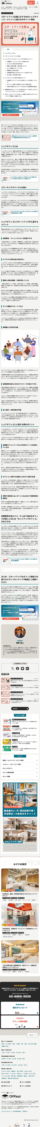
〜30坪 (3, 1052)
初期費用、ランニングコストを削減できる (18, 61)
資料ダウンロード (7, 1085)
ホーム (2, 7)
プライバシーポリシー (6, 1111)
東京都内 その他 (5, 1046)
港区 (22, 1043)
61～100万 (8, 1064)
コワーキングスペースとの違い (13, 56)
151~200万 (20, 1064)
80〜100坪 (18, 1052)
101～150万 (14, 1064)
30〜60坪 (8, 1052)
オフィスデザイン (8, 768)
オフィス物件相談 (26, 1085)
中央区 (13, 1043)
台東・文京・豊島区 (32, 1043)
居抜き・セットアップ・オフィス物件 (13, 760)
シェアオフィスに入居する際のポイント (15, 78)
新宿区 (3, 1043)
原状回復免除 (19, 1075)
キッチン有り (13, 1073)
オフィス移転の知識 (8, 772)
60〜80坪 (13, 1052)
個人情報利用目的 (16, 1111)
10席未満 (3, 1058)
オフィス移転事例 (26, 1082)
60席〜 (23, 1058)
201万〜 (25, 1064)
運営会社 (24, 1111)
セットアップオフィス (8, 530)
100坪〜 (23, 1052)
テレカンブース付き (6, 1071)
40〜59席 (19, 1058)
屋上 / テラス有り (5, 1073)
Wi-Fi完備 (26, 1073)
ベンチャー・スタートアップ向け (20, 7)
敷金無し (25, 1075)
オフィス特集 (6, 776)
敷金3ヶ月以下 (32, 1075)
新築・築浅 (13, 1075)
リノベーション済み (6, 1075)
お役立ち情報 (8, 7)
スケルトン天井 (32, 1073)
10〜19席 (9, 1058)
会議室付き (13, 1071)
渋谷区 (25, 1043)
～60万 (3, 1064)
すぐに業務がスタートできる (14, 68)
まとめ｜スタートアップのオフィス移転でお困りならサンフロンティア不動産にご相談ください (21, 95)
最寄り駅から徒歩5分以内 (13, 1078)
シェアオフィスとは (10, 53)
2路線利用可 (4, 1078)
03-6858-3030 (20, 996)
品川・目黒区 (8, 1043)
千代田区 (18, 1043)
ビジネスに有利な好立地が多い (15, 64)
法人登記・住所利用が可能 (14, 75)
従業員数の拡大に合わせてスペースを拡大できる (19, 72)
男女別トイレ (19, 1073)
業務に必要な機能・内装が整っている (17, 66)
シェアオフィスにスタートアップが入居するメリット (19, 59)
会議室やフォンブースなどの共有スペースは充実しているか (22, 81)
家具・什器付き (20, 1071)
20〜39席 (14, 1058)
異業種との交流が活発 (13, 70)
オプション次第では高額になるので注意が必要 (19, 84)
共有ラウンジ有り (28, 1071)
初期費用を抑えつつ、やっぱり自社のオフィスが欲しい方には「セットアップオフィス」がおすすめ (21, 90)
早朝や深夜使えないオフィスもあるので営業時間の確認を (22, 86)
